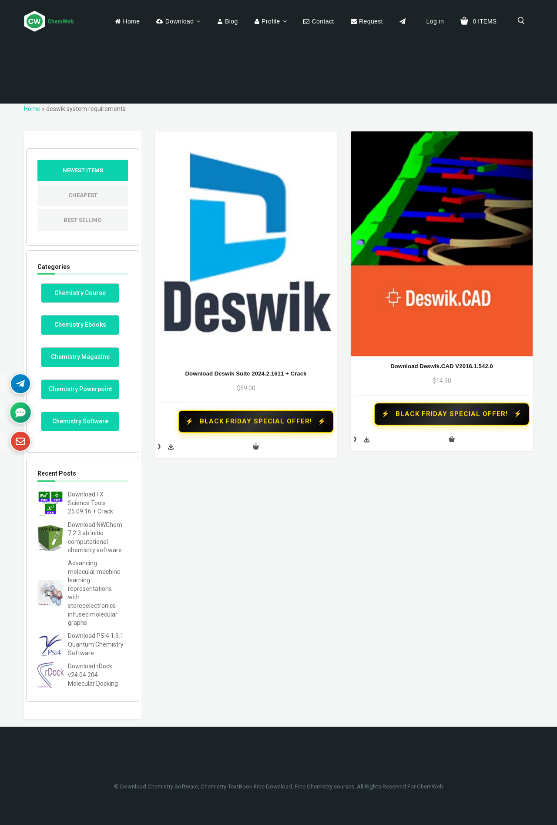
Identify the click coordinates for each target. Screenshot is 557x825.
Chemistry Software (80, 421)
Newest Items (83, 170)
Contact (323, 21)
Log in (435, 21)
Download (179, 21)
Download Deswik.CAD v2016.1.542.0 (441, 366)
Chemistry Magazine (80, 356)
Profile (271, 21)
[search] (521, 20)
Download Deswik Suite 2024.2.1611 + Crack (245, 373)
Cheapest (82, 195)
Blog (231, 21)
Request (371, 21)
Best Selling (83, 220)
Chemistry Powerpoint (80, 389)
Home (131, 21)
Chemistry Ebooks (80, 324)
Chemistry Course (80, 292)
